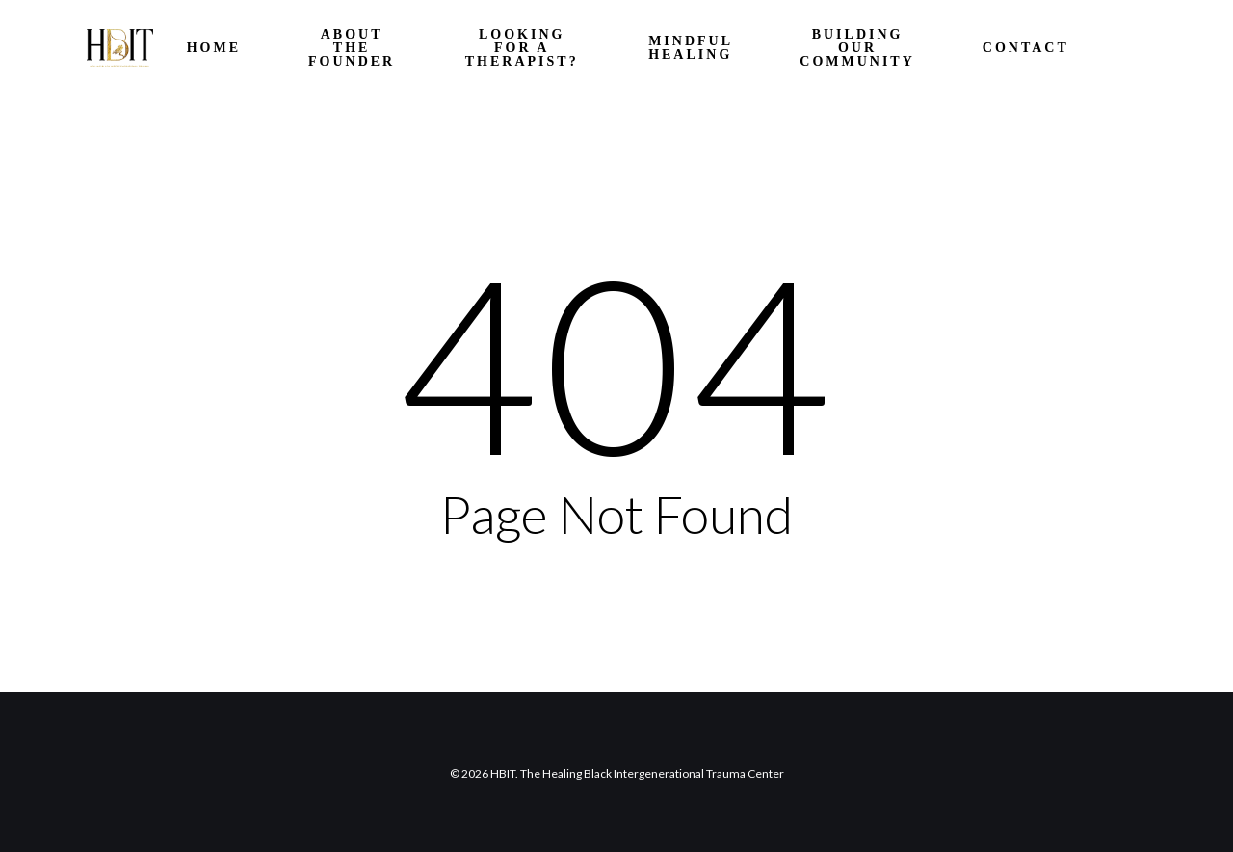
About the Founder (351, 48)
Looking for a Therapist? (522, 48)
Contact (1026, 48)
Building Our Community (857, 48)
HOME (214, 48)
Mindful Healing (690, 48)
